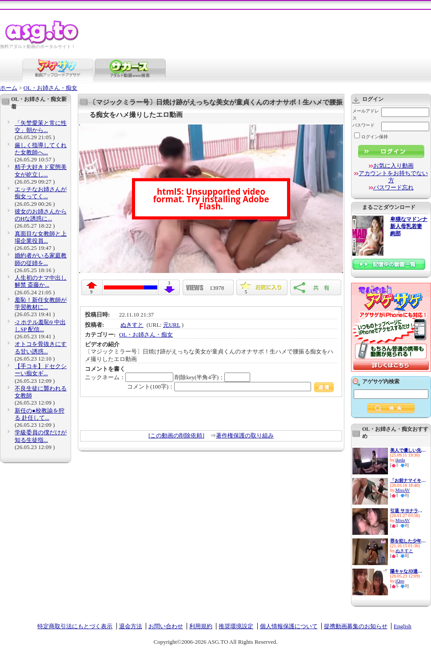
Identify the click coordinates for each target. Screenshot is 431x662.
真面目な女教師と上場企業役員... (41, 237)
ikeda (400, 459)
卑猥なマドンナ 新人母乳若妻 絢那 (408, 226)
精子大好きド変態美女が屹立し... (41, 170)
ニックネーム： (129, 377)
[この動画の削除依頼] (176, 435)
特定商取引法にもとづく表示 (74, 626)
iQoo (399, 580)
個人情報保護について (289, 626)
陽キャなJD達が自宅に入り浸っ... (408, 571)
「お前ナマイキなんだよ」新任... (408, 480)
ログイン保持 (371, 136)
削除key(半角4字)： (212, 377)
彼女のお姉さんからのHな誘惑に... (41, 215)
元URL (171, 324)
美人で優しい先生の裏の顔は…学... (408, 450)
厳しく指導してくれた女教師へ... (41, 149)
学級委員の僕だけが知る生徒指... (41, 436)
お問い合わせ (165, 626)
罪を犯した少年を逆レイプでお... (408, 540)
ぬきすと (132, 324)
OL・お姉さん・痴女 (50, 87)
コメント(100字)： (230, 386)
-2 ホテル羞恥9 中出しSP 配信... (40, 326)
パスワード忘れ (393, 187)
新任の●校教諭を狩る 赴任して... (39, 414)
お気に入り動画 (393, 165)
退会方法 (130, 626)
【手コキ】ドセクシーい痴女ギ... (41, 370)
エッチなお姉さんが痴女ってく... (41, 193)
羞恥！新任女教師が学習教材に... (41, 303)
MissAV (402, 490)
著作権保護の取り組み (245, 435)
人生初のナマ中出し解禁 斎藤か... (41, 281)
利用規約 (200, 626)
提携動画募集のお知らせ (355, 626)
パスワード (363, 125)
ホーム (8, 87)
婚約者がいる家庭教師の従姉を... (41, 259)
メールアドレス (365, 114)
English (402, 626)
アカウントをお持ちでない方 (393, 177)
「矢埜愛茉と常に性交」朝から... (41, 126)
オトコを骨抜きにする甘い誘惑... (41, 347)
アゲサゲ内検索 (380, 381)
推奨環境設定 (236, 626)
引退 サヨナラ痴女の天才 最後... (408, 510)
